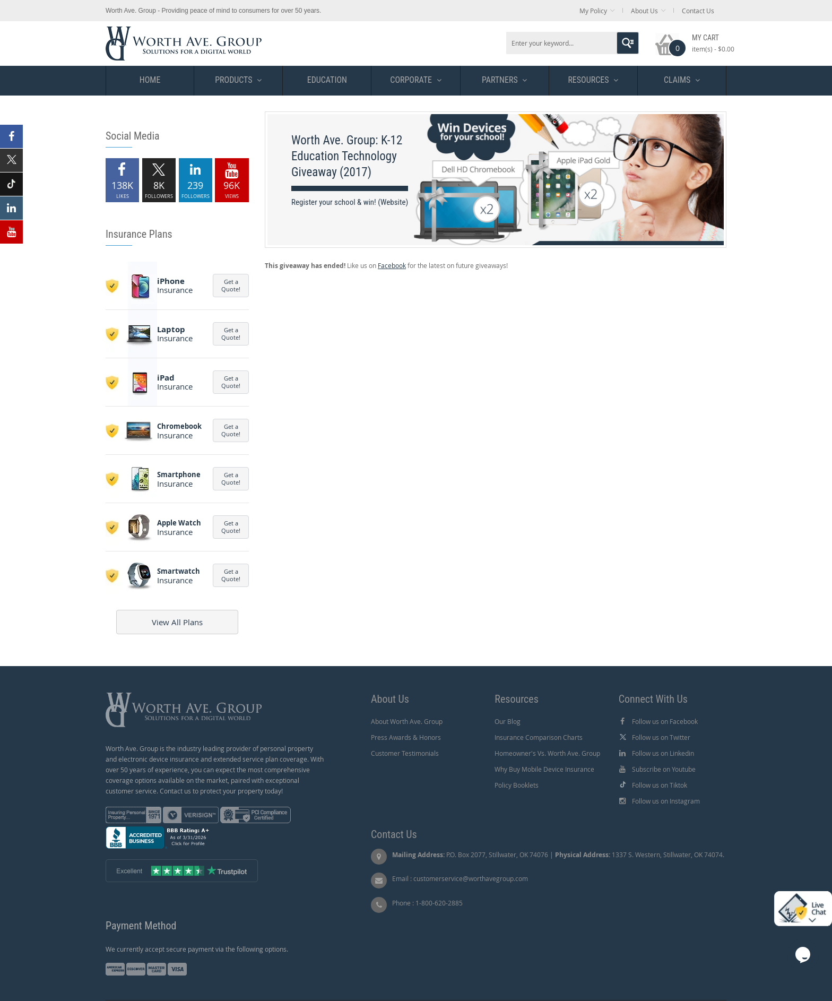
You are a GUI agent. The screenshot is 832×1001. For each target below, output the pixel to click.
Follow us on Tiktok (659, 785)
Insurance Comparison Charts (539, 737)
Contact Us (698, 10)
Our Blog (508, 721)
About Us (644, 10)
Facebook (392, 265)
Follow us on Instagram (666, 801)
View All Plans (177, 622)
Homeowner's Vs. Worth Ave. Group (547, 753)
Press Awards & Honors (406, 737)
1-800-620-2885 (439, 903)
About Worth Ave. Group (407, 721)
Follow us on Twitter (661, 737)
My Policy (593, 10)
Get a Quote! (230, 285)
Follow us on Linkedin (663, 753)
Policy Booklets (517, 785)
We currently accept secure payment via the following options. (197, 949)
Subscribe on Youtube (664, 769)
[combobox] (572, 43)
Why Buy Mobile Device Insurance (544, 769)
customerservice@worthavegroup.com (470, 878)
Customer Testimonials (405, 753)
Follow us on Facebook (665, 721)
